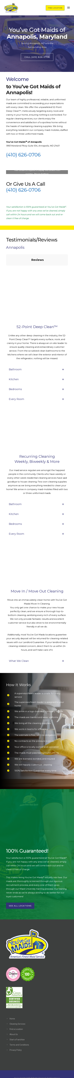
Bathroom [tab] (37, 355)
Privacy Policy (16, 1036)
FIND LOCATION (55, 8)
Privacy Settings (41, 174)
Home (12, 1004)
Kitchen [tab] (37, 365)
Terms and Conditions (19, 1031)
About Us (14, 1020)
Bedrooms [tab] (37, 375)
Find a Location (16, 1015)
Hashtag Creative (37, 1072)
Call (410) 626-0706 (37, 57)
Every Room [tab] (37, 385)
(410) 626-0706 (23, 155)
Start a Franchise (17, 1025)
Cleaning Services (17, 1010)
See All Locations (20, 891)
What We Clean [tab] (37, 647)
